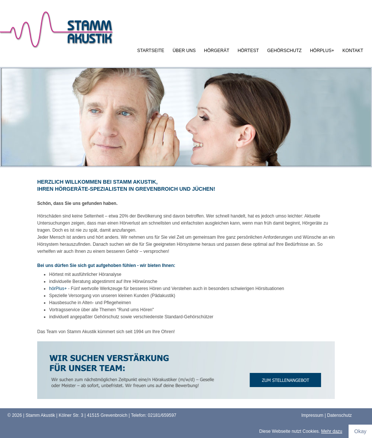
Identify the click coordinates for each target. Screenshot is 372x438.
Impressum (312, 415)
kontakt (353, 50)
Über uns (184, 50)
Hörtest (248, 50)
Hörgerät (216, 50)
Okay (360, 431)
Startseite (150, 50)
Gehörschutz (284, 50)
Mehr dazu (331, 431)
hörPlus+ (322, 50)
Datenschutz (339, 415)
